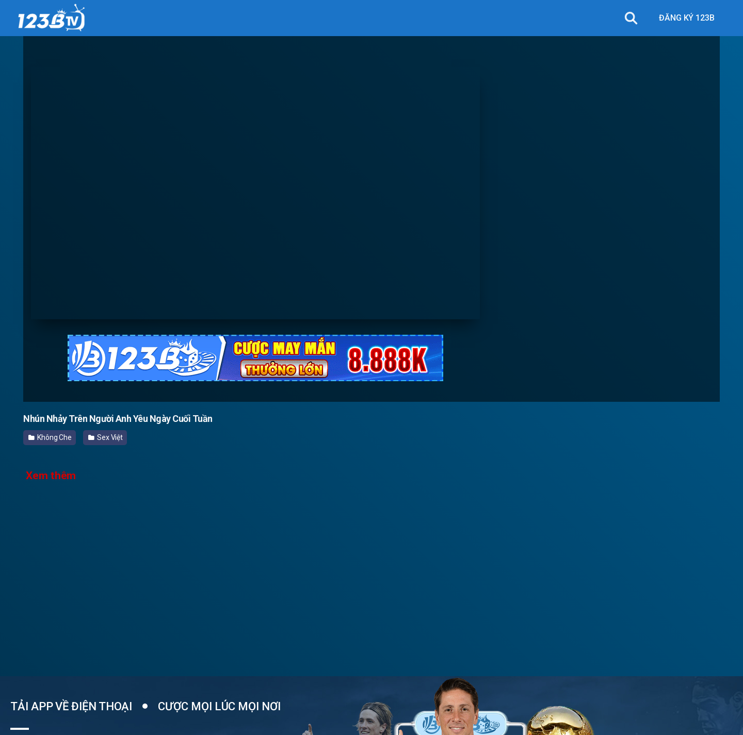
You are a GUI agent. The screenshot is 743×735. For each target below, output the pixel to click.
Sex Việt (105, 437)
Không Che (50, 437)
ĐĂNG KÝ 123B (687, 18)
